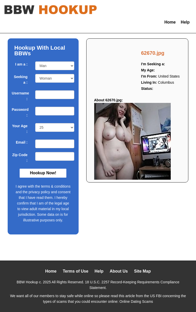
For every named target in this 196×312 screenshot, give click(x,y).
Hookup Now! (43, 173)
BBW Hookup (27, 282)
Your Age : (20, 129)
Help (185, 22)
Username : (20, 96)
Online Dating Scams (136, 301)
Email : (22, 142)
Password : (20, 112)
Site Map (142, 271)
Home (170, 22)
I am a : (21, 64)
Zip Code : (20, 158)
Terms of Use (75, 271)
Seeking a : (21, 79)
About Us (119, 271)
